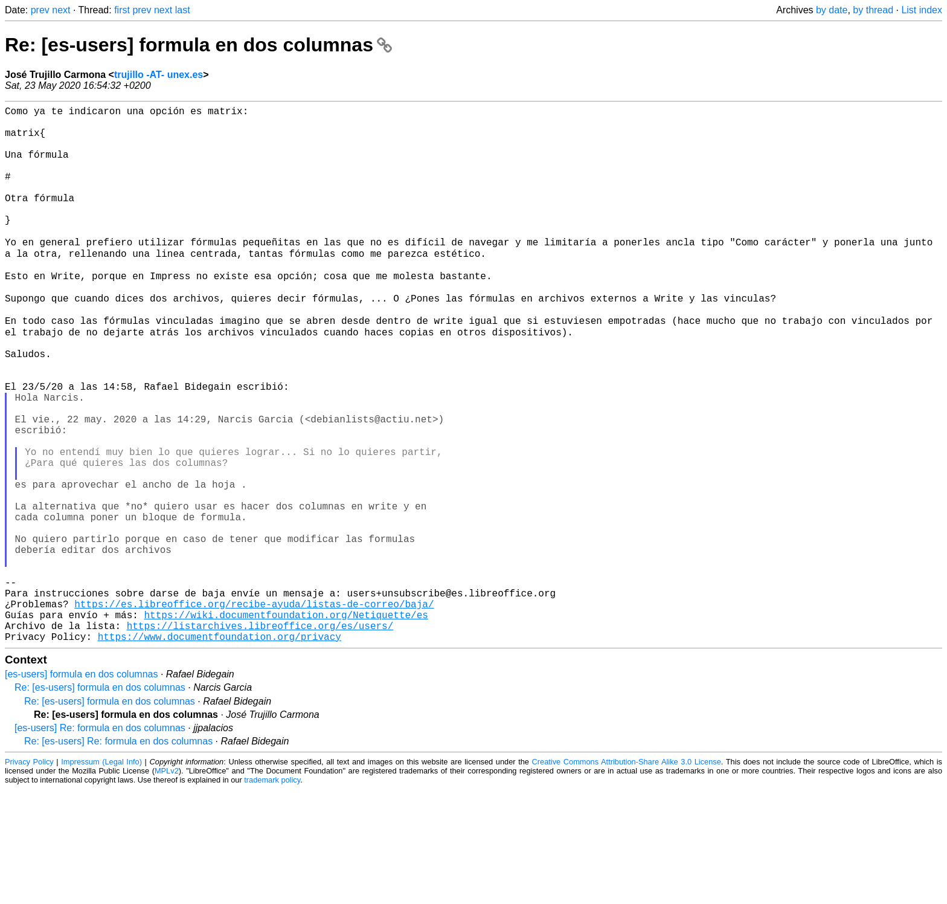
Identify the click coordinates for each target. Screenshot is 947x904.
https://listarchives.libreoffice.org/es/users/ (260, 737)
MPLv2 (167, 885)
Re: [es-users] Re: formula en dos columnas (118, 856)
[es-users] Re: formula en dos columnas (99, 843)
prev (40, 10)
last (182, 10)
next (61, 10)
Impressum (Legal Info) (101, 876)
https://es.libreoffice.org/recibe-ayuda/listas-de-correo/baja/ (254, 711)
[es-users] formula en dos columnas (81, 789)
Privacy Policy (29, 876)
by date (831, 10)
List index (921, 10)
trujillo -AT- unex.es (158, 74)
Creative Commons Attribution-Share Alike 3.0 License (626, 876)
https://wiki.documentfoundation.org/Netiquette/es (286, 724)
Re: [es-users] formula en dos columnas (198, 45)
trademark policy (272, 894)
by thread (873, 10)
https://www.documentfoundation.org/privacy (219, 751)
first (122, 10)
